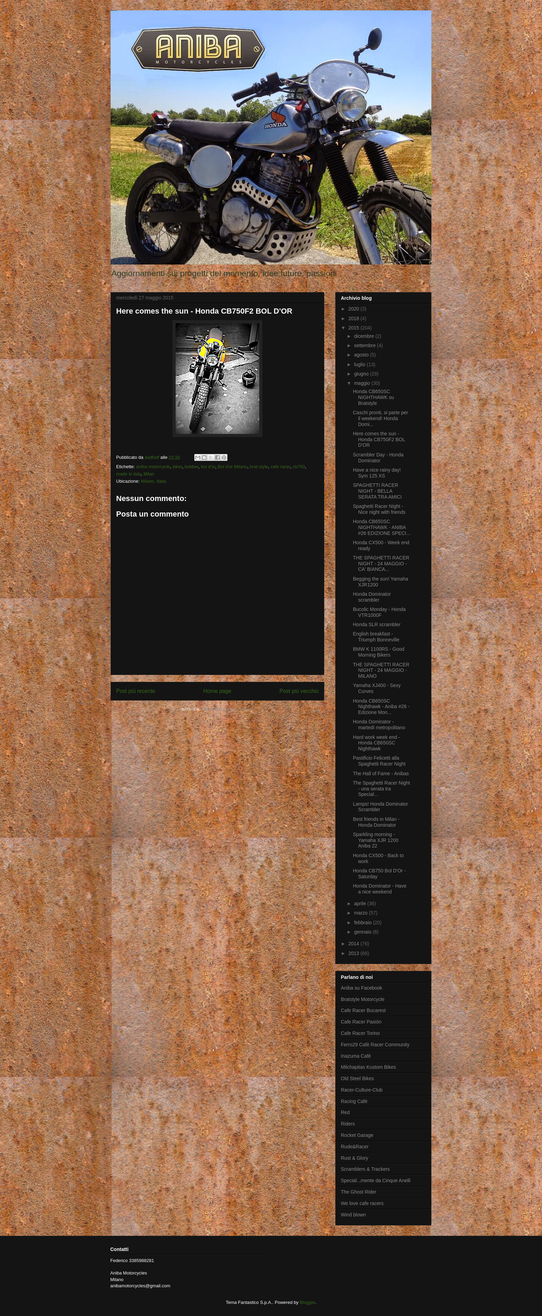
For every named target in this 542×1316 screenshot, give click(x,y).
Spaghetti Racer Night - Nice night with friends (379, 509)
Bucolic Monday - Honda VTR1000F (379, 612)
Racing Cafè (354, 1101)
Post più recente (135, 691)
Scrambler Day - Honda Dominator (378, 457)
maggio (362, 383)
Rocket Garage (357, 1135)
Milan (148, 473)
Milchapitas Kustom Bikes (368, 1067)
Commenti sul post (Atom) (227, 709)
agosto (362, 355)
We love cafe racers (362, 1203)
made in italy (128, 473)
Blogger (307, 1302)
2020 (354, 309)
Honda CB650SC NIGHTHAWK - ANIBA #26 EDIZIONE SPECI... (381, 527)
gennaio (363, 932)
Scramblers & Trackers (365, 1169)
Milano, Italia (153, 481)
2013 (354, 953)
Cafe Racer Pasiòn (361, 1022)
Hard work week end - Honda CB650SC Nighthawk (376, 743)
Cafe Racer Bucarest (363, 1010)
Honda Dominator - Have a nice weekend (379, 889)
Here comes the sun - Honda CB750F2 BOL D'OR (379, 439)
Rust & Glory (354, 1158)
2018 (354, 318)
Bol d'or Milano (232, 466)
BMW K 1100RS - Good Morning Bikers (378, 652)
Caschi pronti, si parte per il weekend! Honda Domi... (380, 418)
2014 (354, 943)
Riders (348, 1124)
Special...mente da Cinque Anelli (376, 1180)
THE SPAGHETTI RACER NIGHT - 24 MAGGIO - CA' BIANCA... (381, 563)
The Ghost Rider (358, 1192)
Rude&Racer (354, 1146)
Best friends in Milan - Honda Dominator (376, 822)
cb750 (299, 466)
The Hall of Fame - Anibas (381, 773)
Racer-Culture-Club (362, 1090)
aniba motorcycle (153, 466)
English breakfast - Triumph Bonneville (376, 636)
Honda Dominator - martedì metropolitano (379, 724)
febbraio (363, 922)
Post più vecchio (299, 691)
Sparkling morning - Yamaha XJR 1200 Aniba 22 (375, 840)
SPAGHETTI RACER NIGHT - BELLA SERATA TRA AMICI (377, 491)
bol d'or (208, 466)
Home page (217, 691)
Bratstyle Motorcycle (362, 999)
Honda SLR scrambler (377, 624)
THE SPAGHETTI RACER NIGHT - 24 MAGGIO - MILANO (381, 670)
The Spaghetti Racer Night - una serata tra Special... (381, 788)
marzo (361, 913)
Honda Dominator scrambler (372, 597)
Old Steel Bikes (357, 1078)
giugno (362, 374)
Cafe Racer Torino (360, 1033)
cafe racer (280, 466)
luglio (360, 364)
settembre (365, 345)
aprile (360, 903)
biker (177, 466)
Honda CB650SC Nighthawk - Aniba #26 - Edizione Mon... (381, 706)
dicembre (364, 336)
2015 (354, 328)
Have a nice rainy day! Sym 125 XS (377, 473)
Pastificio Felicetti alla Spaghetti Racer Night (379, 761)
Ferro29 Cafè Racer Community (375, 1044)
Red (345, 1112)
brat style (259, 466)
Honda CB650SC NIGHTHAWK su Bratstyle (373, 397)
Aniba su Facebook (361, 988)
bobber (191, 466)
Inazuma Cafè (356, 1056)
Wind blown (353, 1214)
